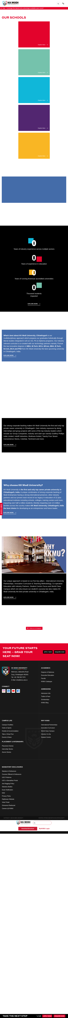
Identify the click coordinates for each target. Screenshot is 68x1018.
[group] (34, 244)
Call (39, 1016)
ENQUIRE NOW (59, 1016)
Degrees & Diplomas (47, 672)
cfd (42, 706)
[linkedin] (8, 691)
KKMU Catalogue (46, 681)
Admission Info (45, 693)
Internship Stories (7, 749)
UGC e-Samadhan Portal (10, 780)
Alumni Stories (6, 752)
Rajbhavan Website (8, 799)
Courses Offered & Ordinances (11, 774)
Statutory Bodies (7, 786)
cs (41, 684)
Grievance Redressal (8, 805)
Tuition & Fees (45, 696)
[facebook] (18, 691)
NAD (3, 793)
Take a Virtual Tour (8, 734)
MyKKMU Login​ (44, 828)
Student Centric (46, 737)
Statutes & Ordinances (9, 771)
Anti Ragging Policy (8, 783)
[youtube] (13, 691)
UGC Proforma (6, 777)
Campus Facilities (7, 725)
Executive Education (47, 675)
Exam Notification (7, 790)
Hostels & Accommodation (10, 731)
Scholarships (45, 699)
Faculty (43, 678)
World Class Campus (47, 731)
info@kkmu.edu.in (21, 680)
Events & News (7, 737)
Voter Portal (5, 802)
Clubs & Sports (6, 728)
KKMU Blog (44, 702)
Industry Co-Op (46, 734)
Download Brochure (27, 828)
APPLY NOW (47, 1016)
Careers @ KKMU (7, 808)
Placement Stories (7, 746)
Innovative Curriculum (48, 728)
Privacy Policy (6, 796)
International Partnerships (49, 725)
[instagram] (3, 691)
